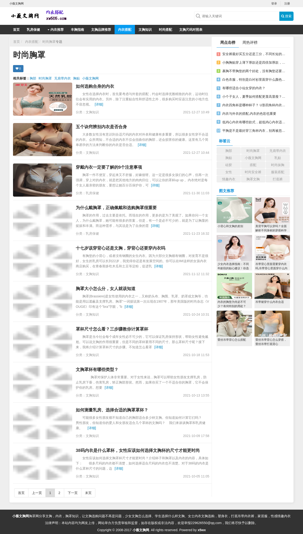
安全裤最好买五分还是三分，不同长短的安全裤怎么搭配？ (254, 54)
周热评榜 (250, 42)
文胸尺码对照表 (190, 29)
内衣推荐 (56, 29)
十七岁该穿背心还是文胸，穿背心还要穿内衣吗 (120, 248)
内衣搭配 (124, 29)
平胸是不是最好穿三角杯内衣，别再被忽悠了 (254, 130)
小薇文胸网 (90, 78)
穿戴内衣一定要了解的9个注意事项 (109, 167)
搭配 (253, 165)
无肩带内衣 (62, 78)
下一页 (73, 493)
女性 (228, 172)
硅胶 (228, 165)
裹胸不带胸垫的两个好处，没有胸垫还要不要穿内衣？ (254, 71)
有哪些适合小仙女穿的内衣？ (243, 88)
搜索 (286, 16)
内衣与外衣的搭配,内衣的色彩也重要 (249, 113)
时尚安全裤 (253, 172)
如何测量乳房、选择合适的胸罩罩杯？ (112, 410)
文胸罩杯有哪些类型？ (97, 369)
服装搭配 (277, 172)
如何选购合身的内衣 (95, 86)
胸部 (33, 78)
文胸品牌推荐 (101, 29)
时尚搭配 (165, 29)
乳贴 (277, 158)
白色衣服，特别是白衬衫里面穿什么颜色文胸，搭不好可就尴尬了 (254, 79)
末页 (88, 493)
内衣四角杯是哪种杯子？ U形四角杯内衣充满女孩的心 (254, 105)
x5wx (202, 530)
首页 (16, 29)
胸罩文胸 (253, 179)
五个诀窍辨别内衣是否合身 (101, 126)
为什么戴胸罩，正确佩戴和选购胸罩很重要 (116, 207)
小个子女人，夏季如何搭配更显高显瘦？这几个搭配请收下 (254, 96)
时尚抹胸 (277, 165)
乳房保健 (33, 29)
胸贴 (76, 78)
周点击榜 (227, 42)
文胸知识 (145, 29)
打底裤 (278, 179)
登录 (274, 3)
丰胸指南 (77, 29)
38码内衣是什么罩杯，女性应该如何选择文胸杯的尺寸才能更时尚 (138, 450)
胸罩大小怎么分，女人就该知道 (105, 288)
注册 (287, 3)
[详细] (99, 104)
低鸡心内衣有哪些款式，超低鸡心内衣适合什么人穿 (254, 122)
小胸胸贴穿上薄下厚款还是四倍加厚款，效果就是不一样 (254, 62)
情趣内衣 (228, 179)
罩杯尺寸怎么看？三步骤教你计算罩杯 (112, 329)
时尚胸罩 (49, 42)
